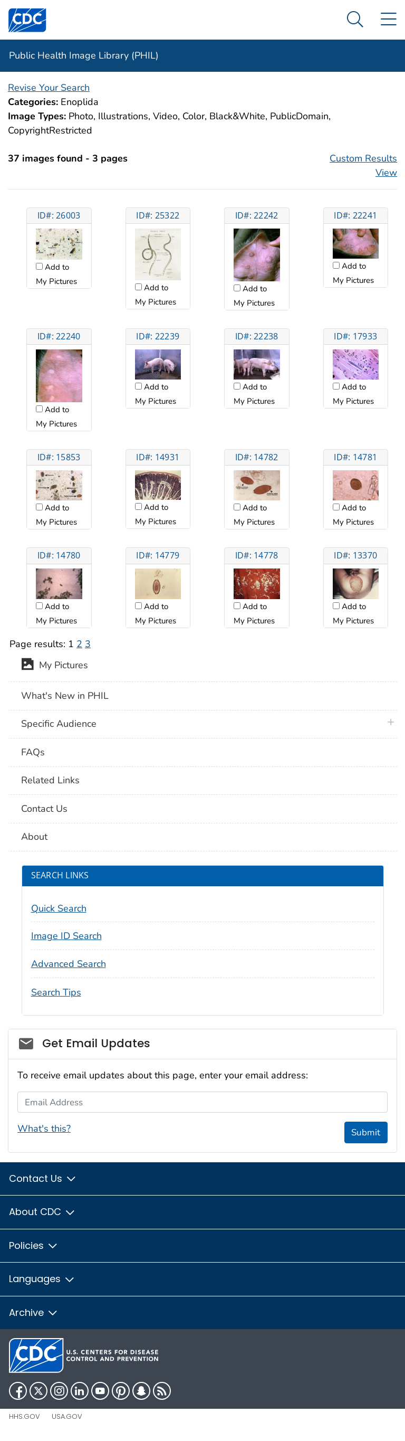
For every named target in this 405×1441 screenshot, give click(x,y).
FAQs (33, 752)
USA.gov (67, 1416)
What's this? (44, 1128)
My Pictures (54, 666)
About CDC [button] (42, 1211)
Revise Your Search (49, 87)
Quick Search (58, 908)
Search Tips (56, 992)
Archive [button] (34, 1312)
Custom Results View (363, 165)
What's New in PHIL (65, 695)
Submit (365, 1132)
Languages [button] (42, 1278)
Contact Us (44, 808)
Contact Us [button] (43, 1178)
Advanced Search (68, 963)
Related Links (50, 780)
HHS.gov (24, 1416)
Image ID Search (66, 936)
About (34, 836)
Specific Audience (59, 723)
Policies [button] (34, 1245)
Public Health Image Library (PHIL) (84, 55)
